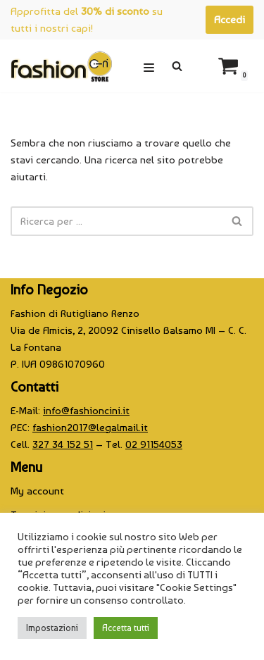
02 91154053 (153, 444)
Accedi (229, 19)
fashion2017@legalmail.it (90, 427)
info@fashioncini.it (86, 410)
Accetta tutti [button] (125, 628)
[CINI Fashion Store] (61, 65)
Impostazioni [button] (52, 628)
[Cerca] (177, 66)
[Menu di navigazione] (149, 66)
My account (37, 491)
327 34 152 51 (62, 444)
